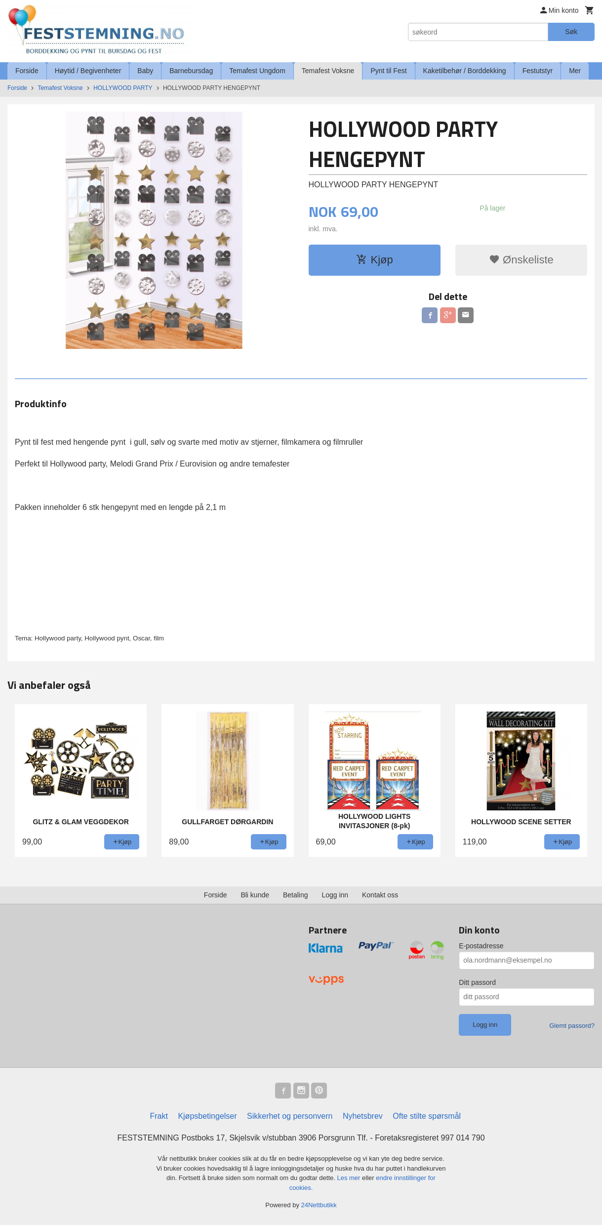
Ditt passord (477, 982)
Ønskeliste (521, 259)
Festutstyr (537, 71)
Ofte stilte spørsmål (427, 1116)
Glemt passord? (572, 1025)
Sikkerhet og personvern (289, 1116)
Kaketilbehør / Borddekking (464, 71)
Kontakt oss (380, 895)
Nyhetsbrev (363, 1116)
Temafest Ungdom (257, 71)
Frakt (158, 1116)
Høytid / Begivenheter (88, 71)
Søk (571, 32)
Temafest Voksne (328, 71)
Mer (575, 71)
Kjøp (374, 259)
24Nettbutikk (319, 1205)
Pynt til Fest (388, 71)
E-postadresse (481, 946)
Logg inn (334, 895)
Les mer (349, 1178)
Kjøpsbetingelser (207, 1116)
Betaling (295, 895)
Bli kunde (255, 895)
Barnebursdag (191, 71)
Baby (145, 71)
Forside (27, 71)
